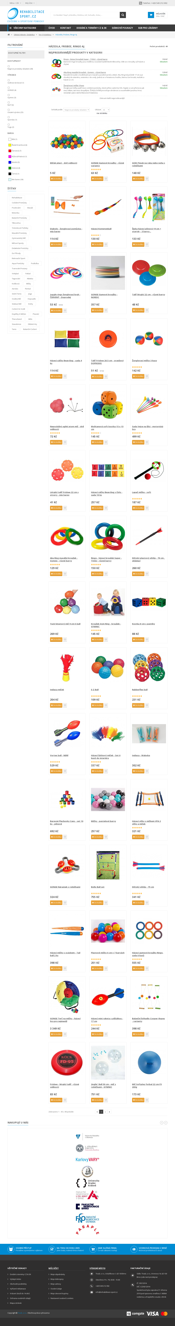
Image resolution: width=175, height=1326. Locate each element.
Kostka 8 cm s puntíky (143, 623)
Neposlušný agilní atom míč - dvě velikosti (67, 428)
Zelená (16, 168)
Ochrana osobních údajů (20, 1298)
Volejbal (15, 273)
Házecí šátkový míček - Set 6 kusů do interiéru (105, 756)
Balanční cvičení (30, 329)
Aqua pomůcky (18, 263)
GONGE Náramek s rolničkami (65, 887)
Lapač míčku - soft (141, 492)
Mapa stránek (16, 1303)
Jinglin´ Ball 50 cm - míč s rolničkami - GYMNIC (103, 1085)
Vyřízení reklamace (18, 1288)
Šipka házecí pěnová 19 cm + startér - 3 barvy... (146, 230)
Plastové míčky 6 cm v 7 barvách (107, 952)
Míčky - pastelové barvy (103, 821)
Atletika (30, 278)
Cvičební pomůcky (19, 202)
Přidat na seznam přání (65, 178)
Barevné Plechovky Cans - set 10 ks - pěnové (66, 822)
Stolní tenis (16, 294)
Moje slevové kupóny (59, 1293)
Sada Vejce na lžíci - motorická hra (147, 428)
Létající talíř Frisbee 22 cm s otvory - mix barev (64, 493)
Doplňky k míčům (19, 314)
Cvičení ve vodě (18, 309)
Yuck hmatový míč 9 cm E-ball (65, 623)
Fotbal (27, 273)
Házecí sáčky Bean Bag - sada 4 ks (66, 362)
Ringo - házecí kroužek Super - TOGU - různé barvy (85, 59)
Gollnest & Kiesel (16, 83)
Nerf (11, 105)
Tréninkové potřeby (20, 228)
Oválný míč (16, 299)
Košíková (15, 283)
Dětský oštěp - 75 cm (143, 887)
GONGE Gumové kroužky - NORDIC (104, 296)
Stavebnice (16, 324)
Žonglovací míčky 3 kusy (74, 85)
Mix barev (17, 179)
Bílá (14, 139)
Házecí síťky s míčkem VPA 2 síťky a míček (146, 822)
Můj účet (54, 1268)
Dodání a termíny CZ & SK (20, 1274)
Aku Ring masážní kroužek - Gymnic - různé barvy (85, 72)
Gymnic (12, 97)
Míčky (28, 283)
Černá (15, 174)
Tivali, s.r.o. (22, 1313)
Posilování (16, 208)
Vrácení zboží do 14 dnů (20, 1293)
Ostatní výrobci (15, 112)
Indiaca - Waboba (141, 755)
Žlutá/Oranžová (19, 145)
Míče (30, 319)
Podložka (35, 263)
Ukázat (98, 109)
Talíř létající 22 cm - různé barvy (148, 294)
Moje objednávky (58, 1274)
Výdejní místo (15, 1279)
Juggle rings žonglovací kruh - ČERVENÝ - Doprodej (65, 296)
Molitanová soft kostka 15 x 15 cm (107, 428)
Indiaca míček (57, 689)
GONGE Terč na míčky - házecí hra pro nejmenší (65, 1020)
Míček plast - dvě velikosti (63, 163)
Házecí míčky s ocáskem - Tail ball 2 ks (65, 954)
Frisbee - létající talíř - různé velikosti (64, 1085)
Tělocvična (16, 223)
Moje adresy (56, 1284)
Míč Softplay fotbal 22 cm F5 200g (147, 1085)
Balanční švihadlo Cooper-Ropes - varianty (148, 1020)
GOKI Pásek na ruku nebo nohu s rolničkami (148, 164)
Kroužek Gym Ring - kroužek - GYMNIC (106, 625)
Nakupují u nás (18, 1122)
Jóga (30, 294)
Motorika (15, 213)
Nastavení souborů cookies (62, 1298)
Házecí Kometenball (101, 228)
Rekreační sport (18, 258)
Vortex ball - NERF (59, 755)
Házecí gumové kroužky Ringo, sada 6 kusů (147, 954)
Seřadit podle (56, 109)
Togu (11, 127)
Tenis (14, 329)
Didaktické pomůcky (20, 248)
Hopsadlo (32, 299)
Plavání (36, 314)
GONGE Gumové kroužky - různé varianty (107, 164)
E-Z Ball (95, 689)
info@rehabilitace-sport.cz (107, 1292)
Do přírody (16, 253)
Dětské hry (32, 324)
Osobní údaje (56, 1288)
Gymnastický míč (19, 238)
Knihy (30, 304)
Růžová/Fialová (19, 156)
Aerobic (15, 288)
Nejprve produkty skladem (20, 69)
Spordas (12, 119)
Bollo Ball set (97, 887)
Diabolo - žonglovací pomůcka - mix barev (66, 230)
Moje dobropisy (57, 1279)
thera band (17, 319)
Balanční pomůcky (19, 218)
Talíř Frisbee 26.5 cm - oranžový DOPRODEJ (107, 362)
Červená (16, 151)
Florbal (28, 288)
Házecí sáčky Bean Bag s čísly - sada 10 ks (106, 493)
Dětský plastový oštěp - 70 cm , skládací (148, 559)
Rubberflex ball (140, 689)
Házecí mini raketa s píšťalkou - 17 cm (107, 1020)
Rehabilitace (17, 197)
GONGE (12, 90)
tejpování (16, 278)
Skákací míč (16, 304)
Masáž (30, 208)
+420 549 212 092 (153, 3)
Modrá (16, 162)
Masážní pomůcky (19, 233)
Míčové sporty (18, 243)
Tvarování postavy (19, 268)
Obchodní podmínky (18, 1284)
